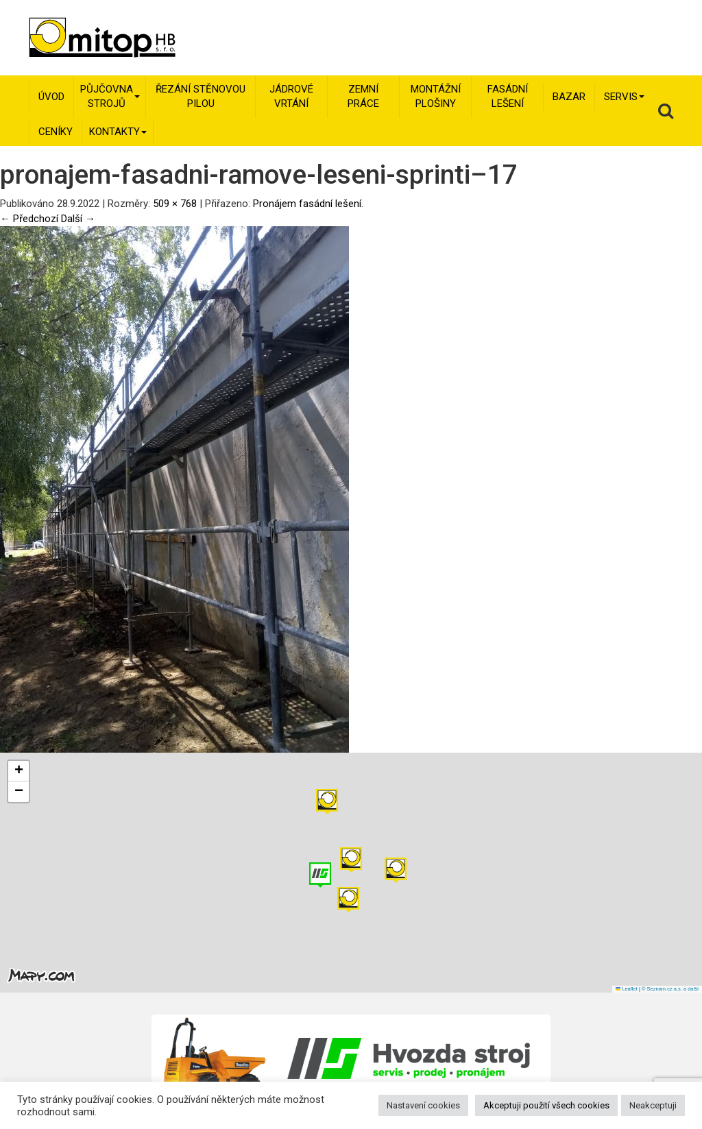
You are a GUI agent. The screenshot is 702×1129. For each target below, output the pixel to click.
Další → (78, 219)
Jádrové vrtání (291, 96)
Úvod (51, 96)
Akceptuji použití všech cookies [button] (546, 1105)
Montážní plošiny (436, 96)
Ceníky (55, 131)
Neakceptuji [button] (653, 1105)
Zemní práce (363, 96)
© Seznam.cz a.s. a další (670, 989)
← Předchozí (29, 219)
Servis (624, 96)
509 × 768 (175, 203)
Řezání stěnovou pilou (200, 96)
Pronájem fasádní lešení (307, 203)
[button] (396, 870)
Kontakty (118, 131)
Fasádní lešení (507, 96)
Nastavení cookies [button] (423, 1105)
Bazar (569, 96)
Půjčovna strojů (110, 96)
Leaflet (627, 989)
